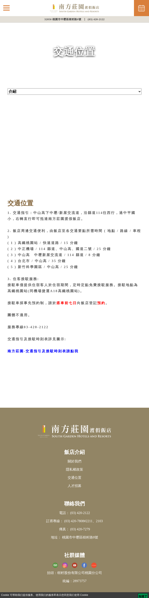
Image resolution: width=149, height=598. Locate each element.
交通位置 (74, 477)
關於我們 (74, 461)
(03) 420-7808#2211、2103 (83, 521)
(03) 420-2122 (96, 19)
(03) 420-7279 (80, 529)
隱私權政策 (74, 469)
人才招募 (74, 486)
